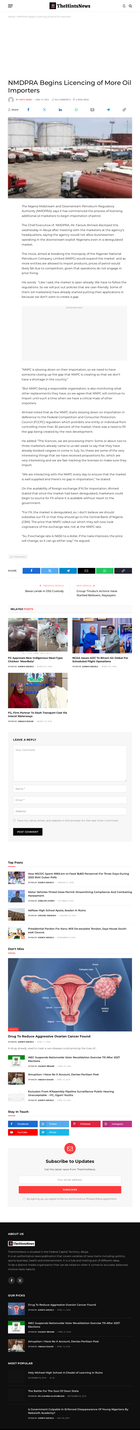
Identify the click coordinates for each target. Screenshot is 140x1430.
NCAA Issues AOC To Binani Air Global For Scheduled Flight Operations (100, 659)
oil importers (18, 556)
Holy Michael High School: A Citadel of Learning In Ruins (65, 1372)
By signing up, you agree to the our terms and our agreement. (70, 1199)
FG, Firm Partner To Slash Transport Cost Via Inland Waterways (37, 714)
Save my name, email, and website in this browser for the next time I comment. (68, 820)
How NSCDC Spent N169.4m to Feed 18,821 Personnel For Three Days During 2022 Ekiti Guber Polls (78, 875)
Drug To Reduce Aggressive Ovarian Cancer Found (49, 1036)
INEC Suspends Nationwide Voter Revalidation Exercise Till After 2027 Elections (74, 1059)
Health (13, 1029)
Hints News (25, 100)
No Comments (61, 100)
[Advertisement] (70, 48)
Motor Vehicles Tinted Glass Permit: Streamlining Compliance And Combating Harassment (80, 893)
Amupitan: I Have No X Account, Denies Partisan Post (63, 1074)
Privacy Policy (94, 1199)
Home (11, 16)
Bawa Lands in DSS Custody (44, 591)
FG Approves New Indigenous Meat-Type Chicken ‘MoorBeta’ (35, 659)
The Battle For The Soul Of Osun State (53, 1390)
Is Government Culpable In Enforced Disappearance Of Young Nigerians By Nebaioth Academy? (78, 1410)
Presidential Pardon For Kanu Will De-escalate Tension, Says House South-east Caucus (77, 930)
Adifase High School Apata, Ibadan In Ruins (57, 910)
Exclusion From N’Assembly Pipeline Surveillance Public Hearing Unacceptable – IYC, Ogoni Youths (71, 1093)
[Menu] (10, 6)
